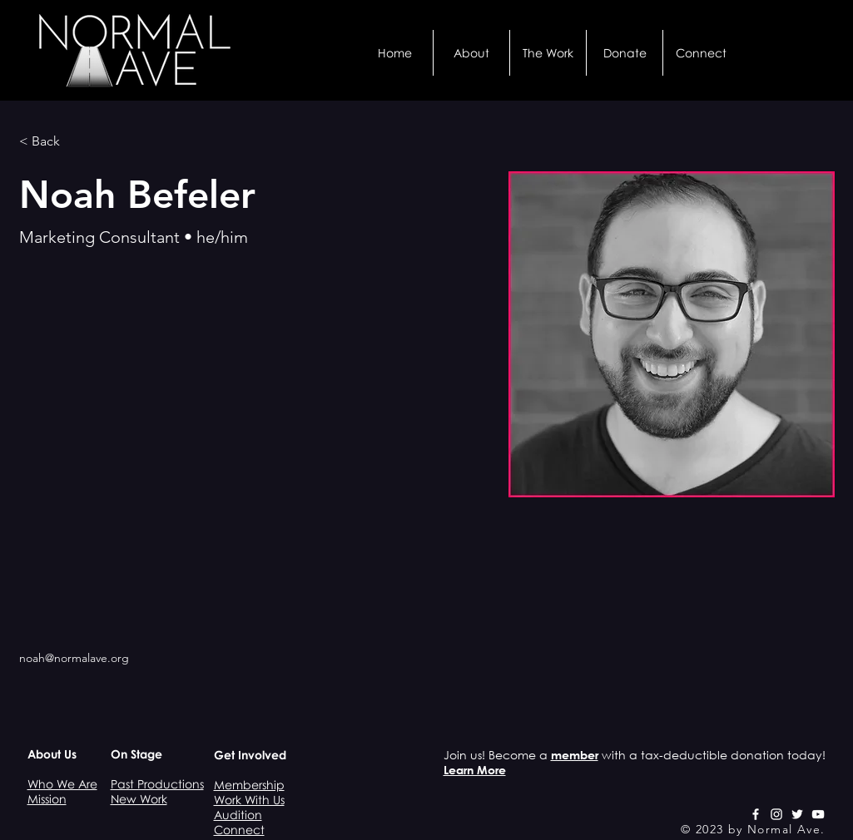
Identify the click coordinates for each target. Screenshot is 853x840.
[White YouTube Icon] (818, 814)
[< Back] (52, 142)
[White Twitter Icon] (797, 814)
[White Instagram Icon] (776, 814)
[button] (471, 53)
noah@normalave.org (74, 657)
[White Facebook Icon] (755, 814)
